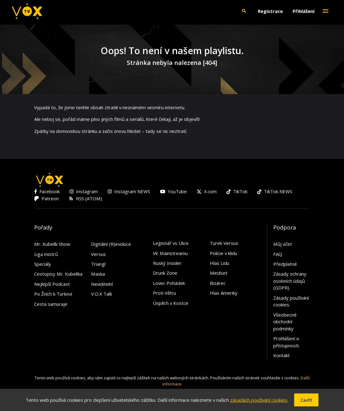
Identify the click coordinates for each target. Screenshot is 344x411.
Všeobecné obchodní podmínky (285, 322)
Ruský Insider (167, 263)
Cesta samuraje (50, 304)
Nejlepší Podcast (52, 284)
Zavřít (306, 400)
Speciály (42, 264)
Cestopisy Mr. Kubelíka (58, 274)
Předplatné (285, 264)
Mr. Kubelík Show (52, 244)
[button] (244, 11)
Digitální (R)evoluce (111, 244)
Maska (98, 274)
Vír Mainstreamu (170, 253)
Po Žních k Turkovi (53, 294)
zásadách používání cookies (258, 400)
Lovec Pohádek (169, 283)
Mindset (218, 273)
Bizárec (218, 283)
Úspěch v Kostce (170, 303)
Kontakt (281, 355)
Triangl (98, 264)
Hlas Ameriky (224, 293)
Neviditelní (102, 284)
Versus (98, 254)
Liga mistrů (46, 254)
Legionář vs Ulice (171, 243)
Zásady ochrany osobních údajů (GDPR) (289, 281)
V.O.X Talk (101, 294)
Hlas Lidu (219, 263)
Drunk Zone (165, 273)
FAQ (277, 254)
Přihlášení (303, 11)
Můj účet (282, 244)
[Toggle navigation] (325, 11)
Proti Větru (164, 293)
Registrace (270, 11)
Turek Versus (224, 243)
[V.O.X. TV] (27, 11)
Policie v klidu (223, 253)
